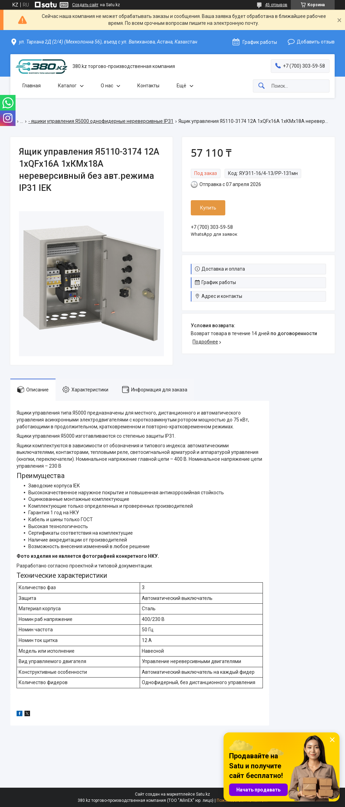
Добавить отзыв (316, 42)
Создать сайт (85, 4)
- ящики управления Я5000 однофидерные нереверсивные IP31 (101, 121)
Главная (31, 85)
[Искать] (261, 86)
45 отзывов (276, 4)
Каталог (67, 85)
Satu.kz (203, 794)
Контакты (148, 85)
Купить (208, 208)
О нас (107, 85)
